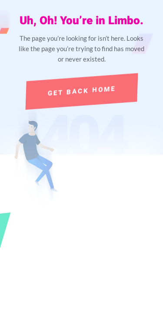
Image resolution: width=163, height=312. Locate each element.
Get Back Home (81, 91)
